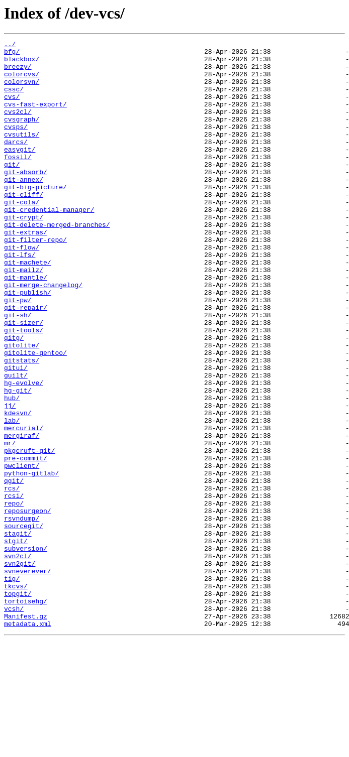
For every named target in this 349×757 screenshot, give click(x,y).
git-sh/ (18, 370)
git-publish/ (27, 343)
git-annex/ (23, 207)
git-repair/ (25, 361)
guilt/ (16, 442)
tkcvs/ (16, 695)
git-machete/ (27, 307)
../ (10, 45)
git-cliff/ (23, 225)
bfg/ (12, 54)
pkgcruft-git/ (29, 533)
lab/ (12, 496)
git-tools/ (23, 388)
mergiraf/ (21, 515)
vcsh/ (14, 722)
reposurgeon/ (27, 605)
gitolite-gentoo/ (35, 415)
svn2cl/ (18, 659)
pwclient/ (21, 551)
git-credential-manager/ (49, 243)
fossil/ (18, 180)
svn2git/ (19, 668)
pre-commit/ (25, 542)
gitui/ (16, 433)
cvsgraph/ (21, 135)
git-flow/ (21, 289)
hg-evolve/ (23, 451)
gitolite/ (21, 406)
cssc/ (14, 99)
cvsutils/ (21, 153)
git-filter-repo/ (35, 280)
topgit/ (18, 704)
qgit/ (14, 569)
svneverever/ (27, 677)
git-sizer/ (23, 379)
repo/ (14, 596)
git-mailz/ (23, 316)
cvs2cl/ (18, 126)
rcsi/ (14, 587)
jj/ (10, 478)
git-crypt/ (23, 253)
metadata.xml (27, 740)
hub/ (12, 469)
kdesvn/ (18, 487)
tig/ (12, 686)
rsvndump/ (21, 614)
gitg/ (14, 397)
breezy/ (18, 72)
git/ (12, 189)
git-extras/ (25, 271)
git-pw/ (18, 352)
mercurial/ (23, 506)
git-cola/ (21, 234)
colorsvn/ (21, 90)
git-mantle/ (25, 325)
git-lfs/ (19, 298)
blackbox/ (21, 63)
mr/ (10, 524)
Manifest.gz (25, 731)
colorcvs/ (21, 81)
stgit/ (16, 641)
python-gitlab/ (31, 560)
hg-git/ (18, 460)
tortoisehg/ (25, 713)
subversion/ (25, 650)
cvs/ (12, 108)
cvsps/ (16, 144)
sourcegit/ (23, 623)
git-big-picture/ (35, 216)
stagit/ (18, 632)
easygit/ (19, 171)
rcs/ (12, 578)
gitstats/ (21, 424)
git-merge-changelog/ (43, 334)
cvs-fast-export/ (35, 117)
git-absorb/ (25, 198)
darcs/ (16, 162)
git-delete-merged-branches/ (57, 262)
